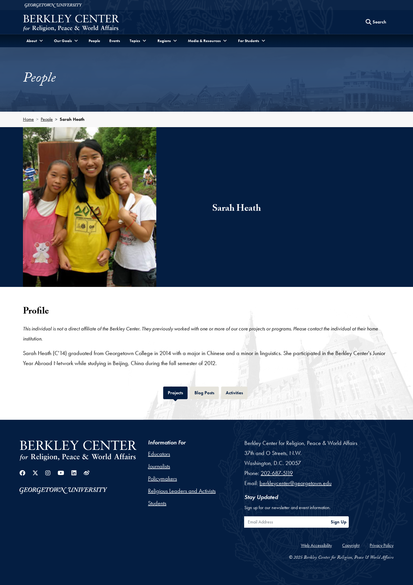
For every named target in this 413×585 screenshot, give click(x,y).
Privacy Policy (381, 545)
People (94, 40)
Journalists (159, 466)
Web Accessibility (316, 545)
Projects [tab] (178, 392)
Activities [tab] (237, 392)
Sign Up (338, 522)
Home (28, 119)
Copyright (350, 545)
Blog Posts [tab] (206, 392)
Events (114, 40)
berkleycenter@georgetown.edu (296, 483)
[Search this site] (376, 22)
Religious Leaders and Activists (182, 491)
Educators (159, 454)
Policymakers (162, 478)
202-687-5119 (277, 473)
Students (157, 503)
